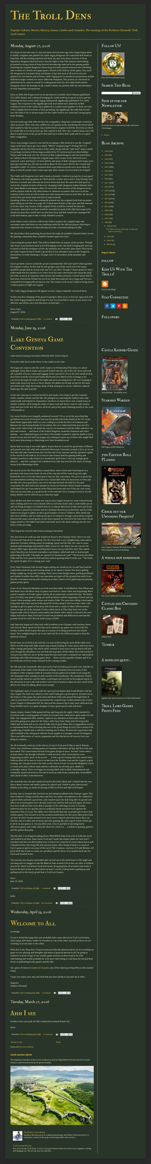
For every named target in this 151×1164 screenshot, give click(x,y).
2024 (107, 159)
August (110, 226)
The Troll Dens (50, 15)
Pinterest (119, 306)
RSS (124, 306)
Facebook (107, 306)
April (109, 240)
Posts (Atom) (27, 1047)
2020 (107, 171)
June (109, 236)
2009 (107, 210)
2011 (107, 207)
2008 (107, 215)
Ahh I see (23, 1013)
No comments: (47, 903)
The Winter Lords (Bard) (34, 1132)
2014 (107, 195)
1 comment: (48, 319)
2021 (107, 167)
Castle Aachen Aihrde (21, 1055)
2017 (107, 183)
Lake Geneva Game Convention (37, 343)
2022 (107, 163)
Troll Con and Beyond (22, 1146)
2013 (107, 199)
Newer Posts (16, 1042)
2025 (107, 155)
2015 (107, 191)
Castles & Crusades (40, 968)
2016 (107, 187)
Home (58, 1042)
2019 (107, 175)
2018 (107, 179)
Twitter (113, 306)
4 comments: (48, 1034)
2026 (107, 151)
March (110, 244)
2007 (107, 218)
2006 (107, 222)
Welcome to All (33, 923)
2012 (107, 203)
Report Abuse (108, 252)
